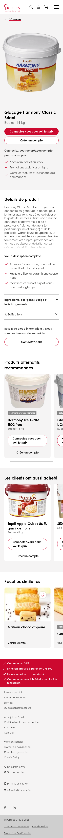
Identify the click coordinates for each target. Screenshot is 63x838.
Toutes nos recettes (15, 697)
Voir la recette (17, 643)
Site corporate (14, 772)
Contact (9, 732)
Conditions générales (16, 752)
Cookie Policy (11, 757)
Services (8, 702)
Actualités (9, 727)
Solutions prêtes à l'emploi (22, 412)
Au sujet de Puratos (15, 717)
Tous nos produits (13, 692)
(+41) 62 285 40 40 (16, 783)
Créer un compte (31, 140)
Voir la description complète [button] (22, 256)
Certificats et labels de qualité (21, 722)
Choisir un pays (14, 766)
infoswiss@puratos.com (18, 790)
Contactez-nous (31, 342)
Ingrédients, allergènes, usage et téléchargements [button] (25, 302)
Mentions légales (13, 741)
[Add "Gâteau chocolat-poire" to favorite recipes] (42, 595)
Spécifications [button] (13, 314)
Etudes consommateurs (17, 707)
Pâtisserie (15, 19)
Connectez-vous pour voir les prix (31, 131)
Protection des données (17, 747)
